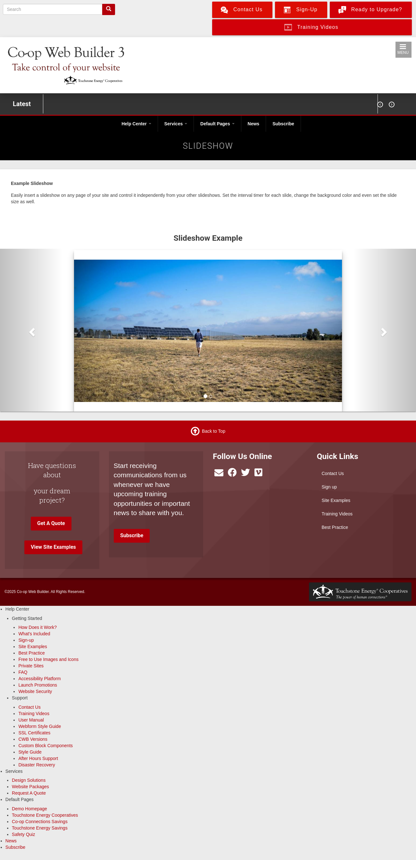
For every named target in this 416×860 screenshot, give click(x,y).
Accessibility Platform (39, 678)
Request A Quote (29, 793)
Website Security (35, 691)
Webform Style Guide (39, 726)
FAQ (22, 672)
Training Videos (337, 513)
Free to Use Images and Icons (48, 659)
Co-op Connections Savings (40, 821)
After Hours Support (38, 758)
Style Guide (29, 752)
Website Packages (30, 786)
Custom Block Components (45, 745)
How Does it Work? (37, 627)
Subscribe (283, 123)
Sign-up (26, 640)
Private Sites (31, 665)
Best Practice (335, 527)
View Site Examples (53, 547)
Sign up (329, 486)
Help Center (136, 123)
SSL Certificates (34, 732)
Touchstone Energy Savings (40, 828)
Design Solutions (29, 780)
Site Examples (336, 500)
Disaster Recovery (36, 764)
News (254, 123)
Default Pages (217, 123)
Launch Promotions (37, 685)
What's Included (34, 633)
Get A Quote (51, 523)
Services (175, 123)
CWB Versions (32, 739)
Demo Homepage (29, 808)
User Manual (31, 719)
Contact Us (333, 473)
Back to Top (213, 431)
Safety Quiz (23, 834)
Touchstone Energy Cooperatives (45, 815)
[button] (31, 330)
